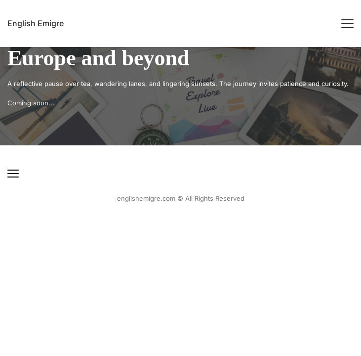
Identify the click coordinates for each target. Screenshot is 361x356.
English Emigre (35, 23)
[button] (347, 23)
